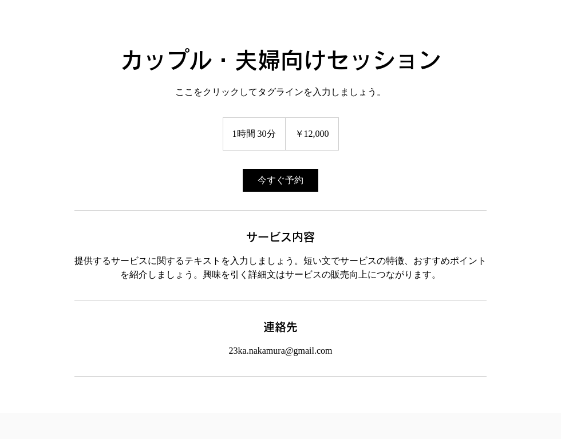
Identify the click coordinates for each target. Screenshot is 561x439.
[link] (280, 180)
